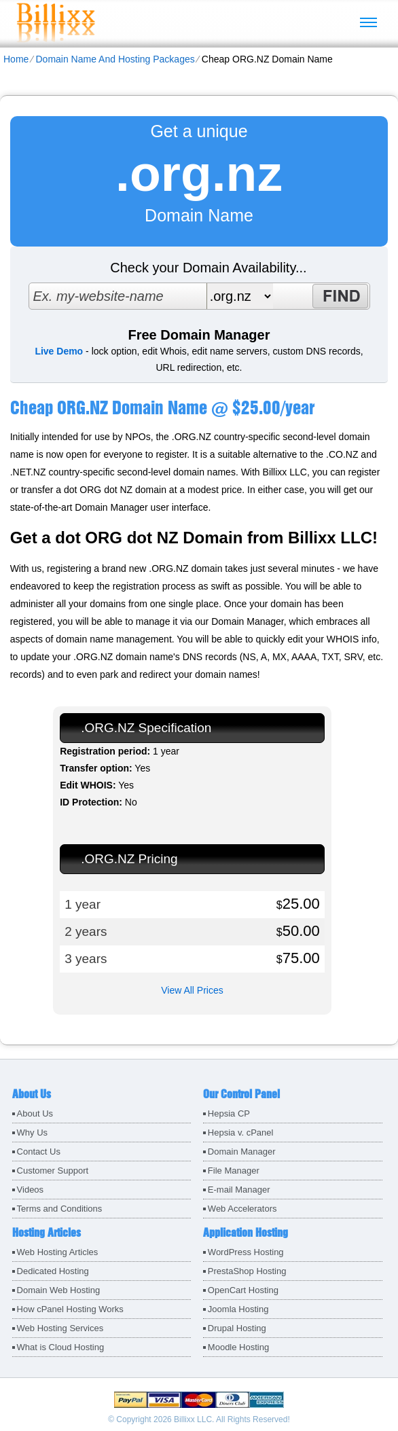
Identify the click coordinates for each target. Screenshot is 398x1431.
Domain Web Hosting (59, 1290)
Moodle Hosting (238, 1347)
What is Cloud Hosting (61, 1347)
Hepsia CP (229, 1113)
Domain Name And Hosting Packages (114, 59)
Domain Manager (242, 1151)
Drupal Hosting (237, 1328)
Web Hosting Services (60, 1328)
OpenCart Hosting (243, 1290)
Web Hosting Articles (57, 1252)
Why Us (32, 1132)
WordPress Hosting (246, 1252)
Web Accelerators (242, 1208)
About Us (35, 1113)
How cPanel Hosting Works (70, 1309)
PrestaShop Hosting (247, 1271)
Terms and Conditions (60, 1208)
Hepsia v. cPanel (241, 1132)
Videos (30, 1189)
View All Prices (192, 990)
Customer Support (53, 1170)
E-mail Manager (239, 1189)
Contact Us (38, 1151)
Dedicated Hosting (53, 1271)
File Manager (233, 1170)
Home (16, 59)
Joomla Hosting (238, 1309)
